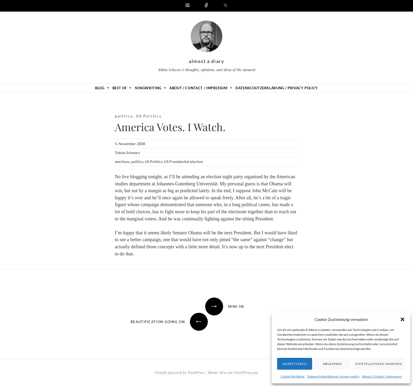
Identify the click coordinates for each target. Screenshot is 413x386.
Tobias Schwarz (127, 152)
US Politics (149, 116)
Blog (100, 88)
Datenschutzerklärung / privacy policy (333, 376)
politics (124, 116)
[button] (402, 319)
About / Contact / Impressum (382, 376)
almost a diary (206, 61)
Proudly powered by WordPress (179, 372)
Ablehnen (332, 364)
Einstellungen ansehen (379, 364)
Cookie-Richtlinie (292, 376)
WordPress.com (246, 372)
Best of (119, 88)
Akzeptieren (295, 364)
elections (122, 161)
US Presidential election (183, 161)
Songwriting (148, 88)
